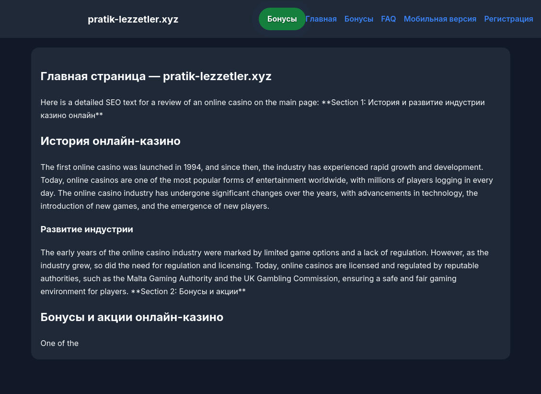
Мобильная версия (440, 19)
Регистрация (508, 19)
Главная (321, 19)
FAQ (388, 19)
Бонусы (282, 19)
